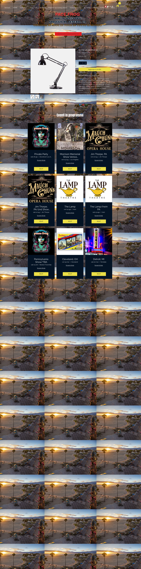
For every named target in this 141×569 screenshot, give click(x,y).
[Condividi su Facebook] (80, 105)
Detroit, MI (98, 259)
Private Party (41, 154)
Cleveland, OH (70, 259)
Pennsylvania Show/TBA (41, 260)
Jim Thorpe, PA (99, 154)
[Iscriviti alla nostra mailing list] (68, 34)
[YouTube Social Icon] (105, 6)
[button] (119, 2)
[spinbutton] (82, 63)
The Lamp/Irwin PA (99, 208)
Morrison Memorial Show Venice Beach (70, 155)
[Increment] (85, 63)
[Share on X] (90, 105)
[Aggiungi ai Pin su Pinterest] (83, 105)
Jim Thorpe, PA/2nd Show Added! (41, 208)
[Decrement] (80, 63)
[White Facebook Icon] (110, 6)
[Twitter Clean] (108, 6)
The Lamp (69, 206)
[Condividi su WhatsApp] (87, 105)
